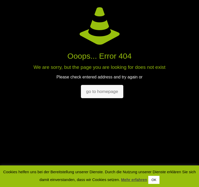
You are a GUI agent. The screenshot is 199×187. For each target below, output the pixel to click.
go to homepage (102, 91)
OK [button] (153, 180)
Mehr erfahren (134, 179)
